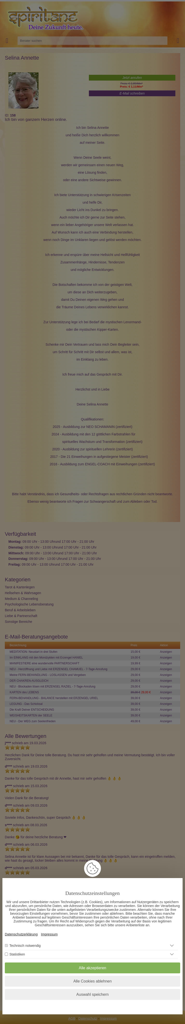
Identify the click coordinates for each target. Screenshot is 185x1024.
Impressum (49, 934)
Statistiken (17, 954)
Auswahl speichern (92, 994)
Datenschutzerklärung (21, 934)
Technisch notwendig (25, 946)
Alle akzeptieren (92, 968)
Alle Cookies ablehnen (92, 981)
